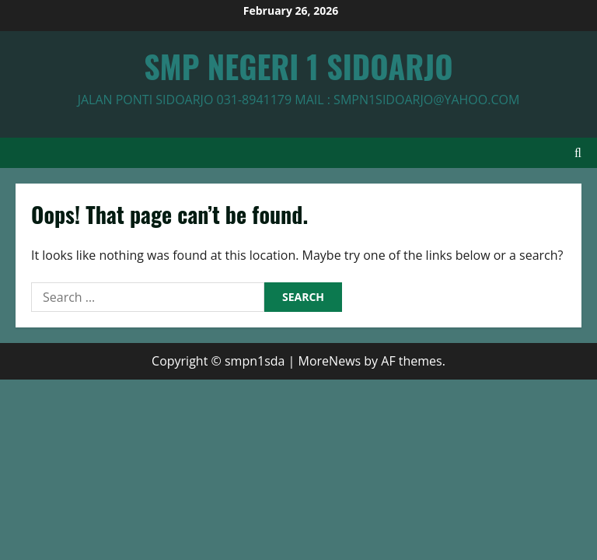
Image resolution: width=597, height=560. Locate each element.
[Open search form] (577, 153)
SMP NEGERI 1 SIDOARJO (298, 66)
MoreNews (329, 360)
